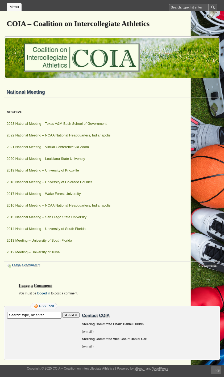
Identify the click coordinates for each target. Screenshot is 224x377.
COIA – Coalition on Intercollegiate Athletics (78, 23)
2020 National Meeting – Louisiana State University (46, 159)
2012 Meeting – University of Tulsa (33, 252)
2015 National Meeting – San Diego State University (46, 217)
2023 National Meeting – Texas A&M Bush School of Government (57, 124)
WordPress (160, 368)
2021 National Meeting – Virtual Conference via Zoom (48, 147)
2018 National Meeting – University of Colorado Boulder (49, 182)
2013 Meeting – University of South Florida (39, 240)
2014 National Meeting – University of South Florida (46, 229)
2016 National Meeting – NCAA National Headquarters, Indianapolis (58, 205)
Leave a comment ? (26, 265)
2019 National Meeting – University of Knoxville (43, 170)
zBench (140, 368)
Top (217, 370)
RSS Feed (46, 306)
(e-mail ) (88, 331)
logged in (43, 293)
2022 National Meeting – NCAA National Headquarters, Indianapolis (58, 135)
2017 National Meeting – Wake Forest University (44, 194)
